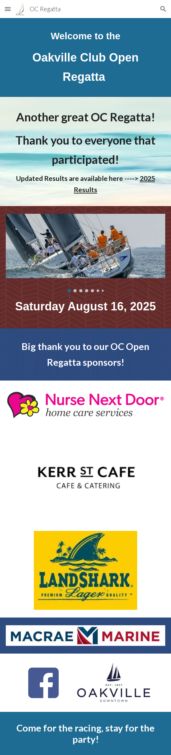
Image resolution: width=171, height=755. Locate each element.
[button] (7, 9)
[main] (85, 57)
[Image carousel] (85, 253)
